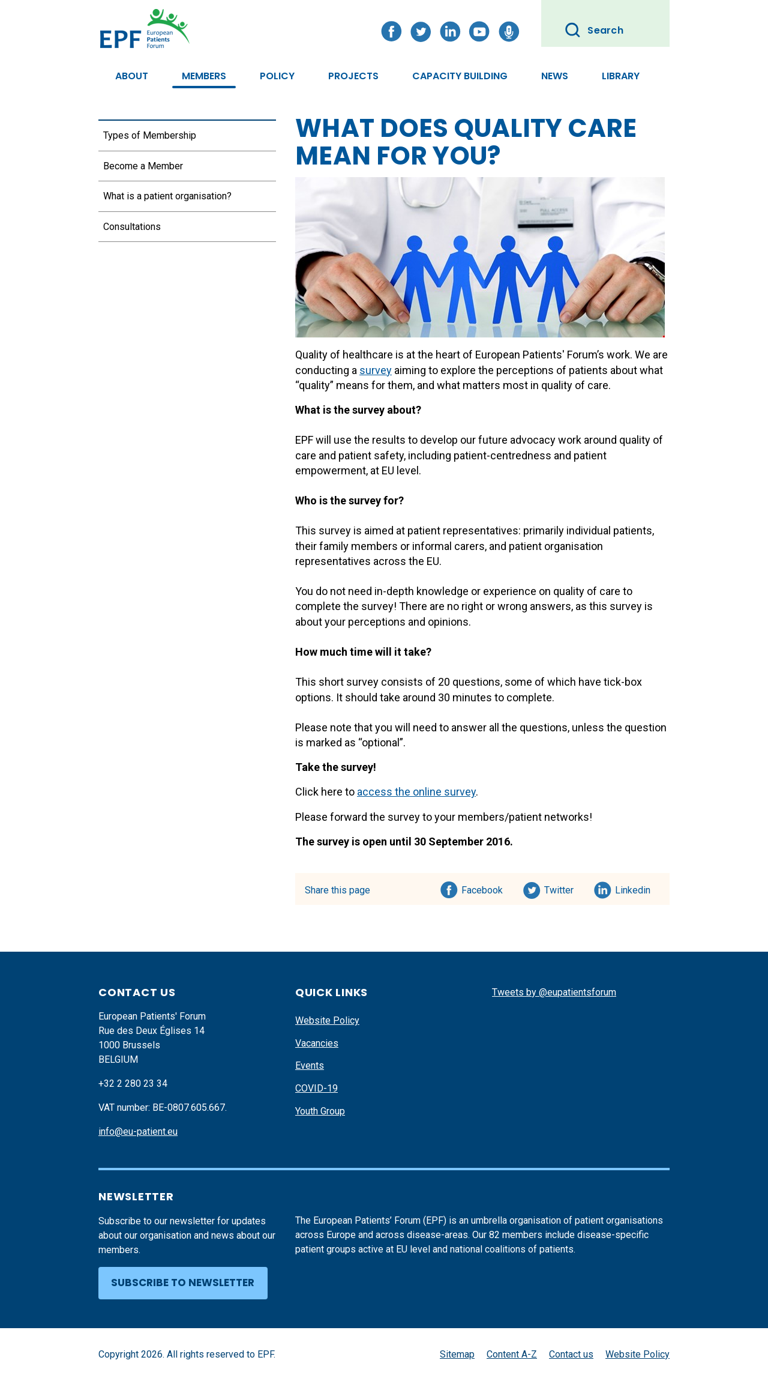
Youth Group (320, 1111)
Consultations (132, 226)
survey (375, 370)
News (554, 76)
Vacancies (316, 1043)
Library (621, 76)
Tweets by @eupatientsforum (554, 992)
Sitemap (457, 1354)
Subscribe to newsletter (182, 1282)
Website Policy (327, 1020)
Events (309, 1065)
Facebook (482, 888)
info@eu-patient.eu (138, 1131)
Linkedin (633, 888)
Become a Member (143, 166)
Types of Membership (149, 135)
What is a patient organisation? (167, 196)
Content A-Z (512, 1354)
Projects (353, 76)
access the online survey (416, 791)
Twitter (562, 888)
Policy (277, 76)
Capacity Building (460, 76)
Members (204, 76)
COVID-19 (316, 1088)
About (131, 76)
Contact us (571, 1354)
